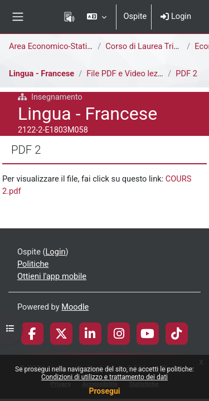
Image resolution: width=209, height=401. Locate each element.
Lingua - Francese (41, 74)
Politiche (32, 264)
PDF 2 (186, 74)
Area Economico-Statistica (57, 46)
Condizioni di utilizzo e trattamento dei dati (104, 377)
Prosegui (104, 391)
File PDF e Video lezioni (128, 74)
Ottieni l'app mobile (51, 276)
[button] (97, 16)
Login (176, 16)
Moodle (75, 307)
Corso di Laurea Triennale (151, 46)
